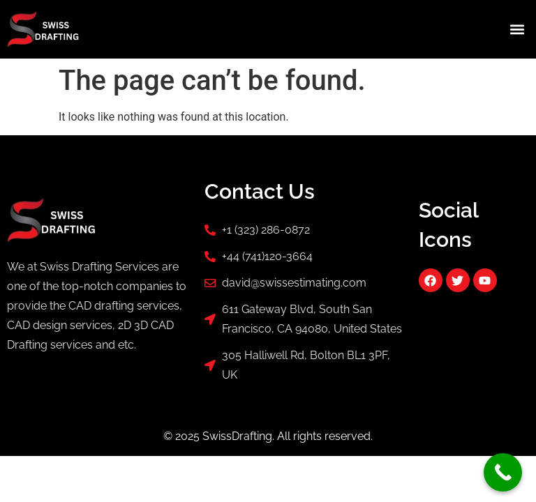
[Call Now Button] (503, 472)
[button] (517, 28)
